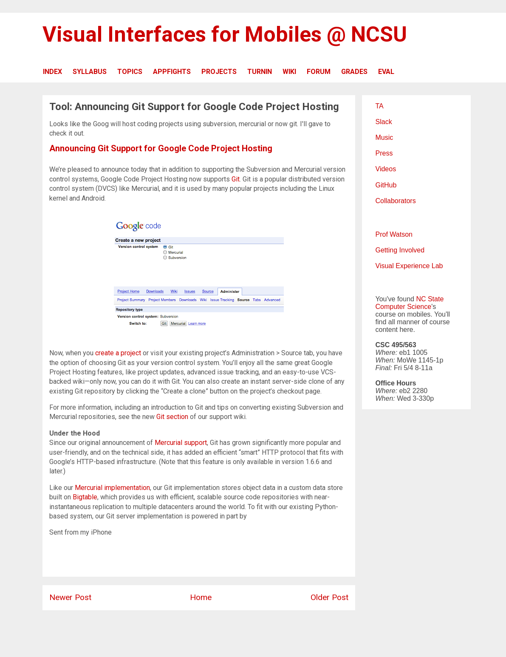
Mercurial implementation (112, 488)
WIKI (289, 72)
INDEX (52, 72)
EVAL (386, 72)
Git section (172, 417)
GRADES (354, 72)
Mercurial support (181, 443)
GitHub (386, 185)
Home (201, 597)
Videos (386, 169)
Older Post (329, 597)
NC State (430, 299)
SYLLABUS (90, 72)
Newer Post (70, 597)
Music (384, 137)
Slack (384, 121)
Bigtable (85, 497)
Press (384, 153)
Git (236, 179)
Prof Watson (394, 234)
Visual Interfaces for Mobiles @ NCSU (224, 34)
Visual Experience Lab (409, 265)
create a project (118, 353)
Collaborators (396, 200)
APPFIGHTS (172, 72)
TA (380, 106)
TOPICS (129, 72)
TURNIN (259, 72)
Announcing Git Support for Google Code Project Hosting (160, 148)
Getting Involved (400, 250)
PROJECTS (219, 72)
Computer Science (404, 306)
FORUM (319, 72)
